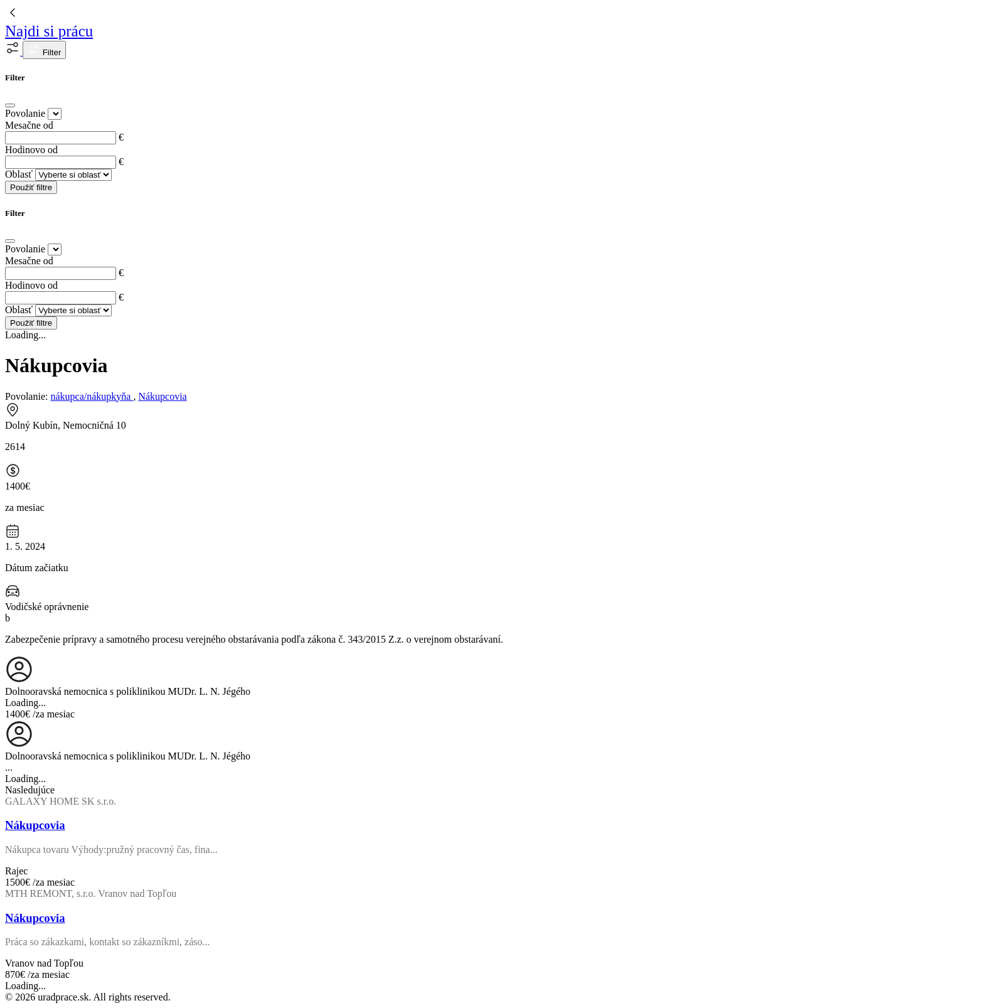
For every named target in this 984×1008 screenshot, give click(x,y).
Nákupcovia (162, 396)
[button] (14, 51)
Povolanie (25, 113)
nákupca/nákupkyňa (91, 396)
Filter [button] (44, 50)
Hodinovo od (31, 149)
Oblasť (19, 174)
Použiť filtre (31, 187)
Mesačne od (29, 125)
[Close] (10, 105)
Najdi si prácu (49, 31)
